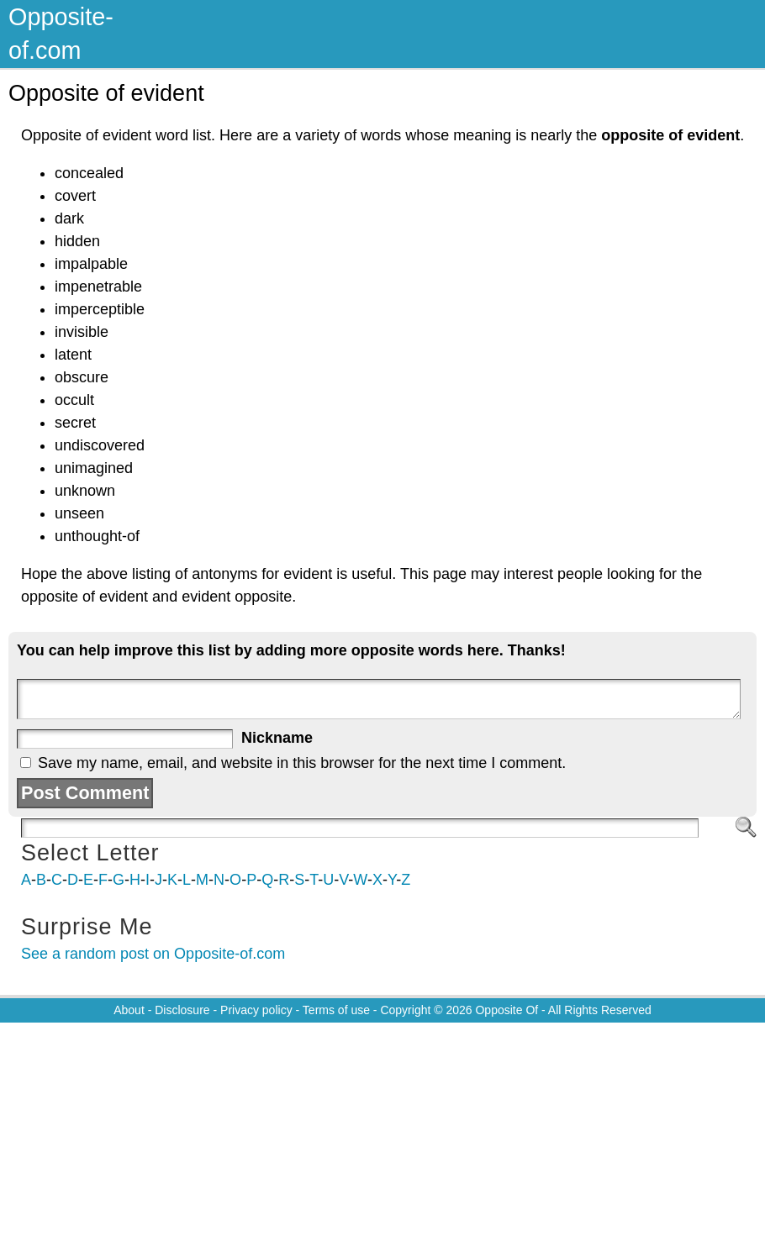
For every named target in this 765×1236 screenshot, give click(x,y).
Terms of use (336, 1010)
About (129, 1010)
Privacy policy (256, 1010)
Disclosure (182, 1010)
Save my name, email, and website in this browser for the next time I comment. (302, 763)
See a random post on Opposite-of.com (153, 953)
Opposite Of (506, 1010)
